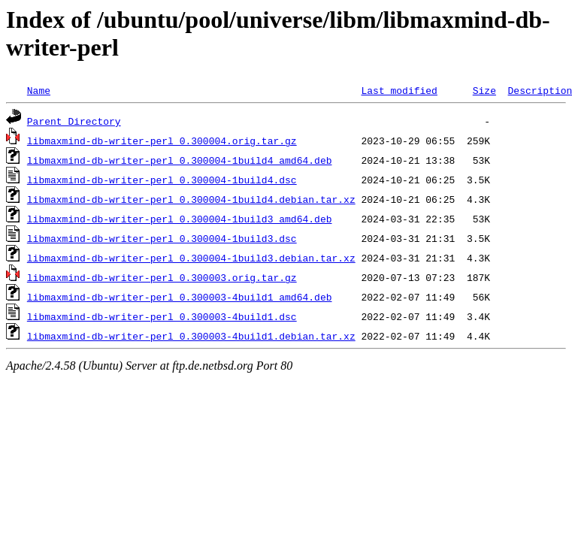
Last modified (399, 90)
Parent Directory (74, 121)
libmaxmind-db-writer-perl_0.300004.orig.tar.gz (162, 140)
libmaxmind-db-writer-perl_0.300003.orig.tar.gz (162, 277)
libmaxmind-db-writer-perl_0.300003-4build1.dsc (162, 316)
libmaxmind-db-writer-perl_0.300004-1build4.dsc (162, 179)
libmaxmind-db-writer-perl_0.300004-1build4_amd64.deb (179, 160)
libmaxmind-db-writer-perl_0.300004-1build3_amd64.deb (179, 218)
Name (38, 90)
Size (484, 90)
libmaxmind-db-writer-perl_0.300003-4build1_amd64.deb (179, 297)
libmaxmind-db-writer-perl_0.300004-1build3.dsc (162, 238)
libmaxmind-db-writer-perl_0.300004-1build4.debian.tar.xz (191, 199)
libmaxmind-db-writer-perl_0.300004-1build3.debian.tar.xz (191, 257)
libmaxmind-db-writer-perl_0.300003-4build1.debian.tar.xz (191, 336)
